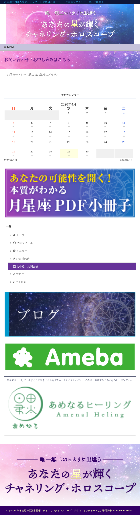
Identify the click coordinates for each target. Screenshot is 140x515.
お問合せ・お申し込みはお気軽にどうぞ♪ (32, 74)
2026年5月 (126, 160)
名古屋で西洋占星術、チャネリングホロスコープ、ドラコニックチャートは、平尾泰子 (54, 1)
